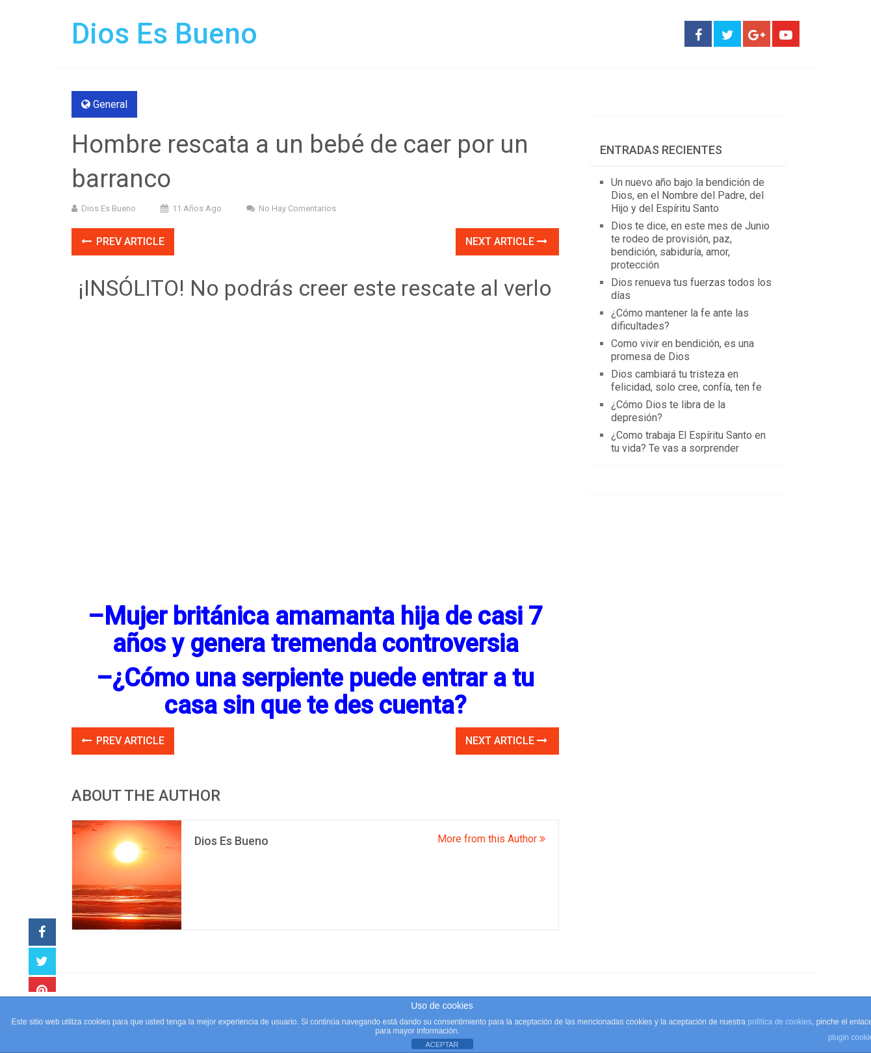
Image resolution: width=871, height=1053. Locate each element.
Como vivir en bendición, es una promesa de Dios (682, 350)
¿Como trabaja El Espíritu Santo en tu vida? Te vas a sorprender (688, 441)
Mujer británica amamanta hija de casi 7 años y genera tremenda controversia (323, 630)
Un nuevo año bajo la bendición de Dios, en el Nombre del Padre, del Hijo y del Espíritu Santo (687, 195)
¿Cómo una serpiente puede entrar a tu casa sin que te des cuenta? (323, 692)
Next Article (506, 241)
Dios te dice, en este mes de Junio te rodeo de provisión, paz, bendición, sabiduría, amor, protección (690, 245)
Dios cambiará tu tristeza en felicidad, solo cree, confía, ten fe (686, 380)
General (110, 104)
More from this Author (491, 839)
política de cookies (780, 1021)
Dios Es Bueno (164, 34)
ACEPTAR (441, 1044)
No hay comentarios (297, 208)
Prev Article (122, 241)
